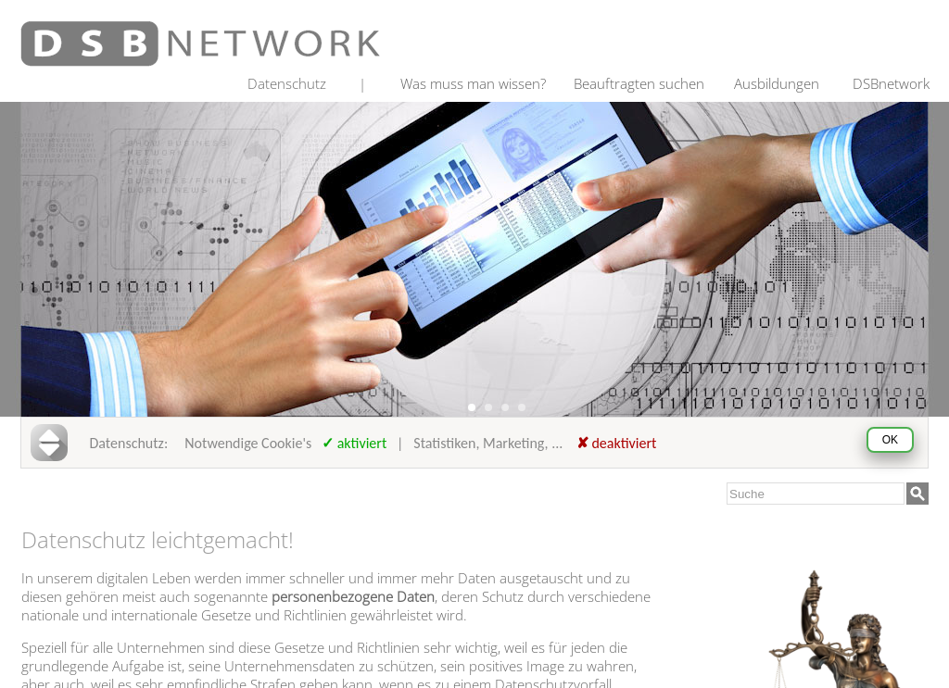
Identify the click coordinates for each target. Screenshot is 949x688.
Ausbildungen (776, 83)
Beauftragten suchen (639, 83)
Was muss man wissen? (473, 83)
